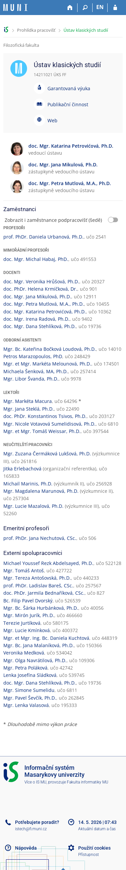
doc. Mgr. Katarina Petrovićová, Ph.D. (44, 311)
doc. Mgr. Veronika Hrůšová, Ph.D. (41, 281)
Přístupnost (88, 854)
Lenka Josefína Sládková (29, 675)
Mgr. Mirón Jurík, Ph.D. (28, 615)
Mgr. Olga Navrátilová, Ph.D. (35, 660)
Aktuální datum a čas (97, 829)
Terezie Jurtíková (21, 623)
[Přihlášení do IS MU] (115, 7)
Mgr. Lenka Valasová (26, 705)
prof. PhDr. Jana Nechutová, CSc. (39, 538)
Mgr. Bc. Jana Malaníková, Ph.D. (38, 645)
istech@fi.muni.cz (31, 829)
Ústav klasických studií (86, 30)
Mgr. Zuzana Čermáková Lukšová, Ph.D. (47, 453)
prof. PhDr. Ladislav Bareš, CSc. (38, 585)
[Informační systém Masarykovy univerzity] (15, 7)
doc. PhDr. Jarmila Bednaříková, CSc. (44, 593)
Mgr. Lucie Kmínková (26, 630)
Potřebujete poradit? (37, 822)
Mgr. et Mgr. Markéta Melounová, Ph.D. (47, 363)
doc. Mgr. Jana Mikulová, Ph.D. (37, 296)
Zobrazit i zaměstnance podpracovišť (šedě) (53, 220)
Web (52, 120)
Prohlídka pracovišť (36, 30)
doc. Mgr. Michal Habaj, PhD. (35, 259)
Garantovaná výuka (68, 88)
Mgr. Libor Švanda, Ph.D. (30, 379)
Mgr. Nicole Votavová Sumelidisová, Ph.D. (49, 424)
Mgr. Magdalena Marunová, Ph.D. (41, 491)
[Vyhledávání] (85, 7)
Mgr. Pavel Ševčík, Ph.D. (29, 698)
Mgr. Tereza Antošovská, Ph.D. (37, 578)
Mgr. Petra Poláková (25, 668)
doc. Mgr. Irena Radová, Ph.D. (36, 319)
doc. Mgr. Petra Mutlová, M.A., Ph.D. (43, 304)
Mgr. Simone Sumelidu (28, 690)
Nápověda (26, 848)
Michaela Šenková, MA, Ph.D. (35, 371)
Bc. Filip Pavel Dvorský (27, 600)
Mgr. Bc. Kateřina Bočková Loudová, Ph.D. (49, 349)
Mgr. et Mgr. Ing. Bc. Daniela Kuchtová (46, 638)
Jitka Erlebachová (22, 468)
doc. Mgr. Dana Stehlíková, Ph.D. (39, 326)
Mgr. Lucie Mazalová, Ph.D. (33, 506)
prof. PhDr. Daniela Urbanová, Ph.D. (43, 237)
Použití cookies (94, 848)
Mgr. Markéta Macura (27, 401)
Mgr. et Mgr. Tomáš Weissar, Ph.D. (42, 431)
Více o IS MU (35, 782)
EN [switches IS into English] (100, 7)
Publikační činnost (67, 104)
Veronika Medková (23, 652)
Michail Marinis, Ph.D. (27, 483)
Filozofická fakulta (21, 45)
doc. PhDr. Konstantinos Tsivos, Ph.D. (45, 416)
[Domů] (70, 7)
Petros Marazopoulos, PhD (32, 356)
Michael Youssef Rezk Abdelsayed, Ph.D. (48, 563)
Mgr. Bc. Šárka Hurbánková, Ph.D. (40, 608)
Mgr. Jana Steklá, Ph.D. (28, 409)
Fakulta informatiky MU (87, 782)
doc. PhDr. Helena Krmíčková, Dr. (40, 289)
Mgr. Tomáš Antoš (23, 570)
